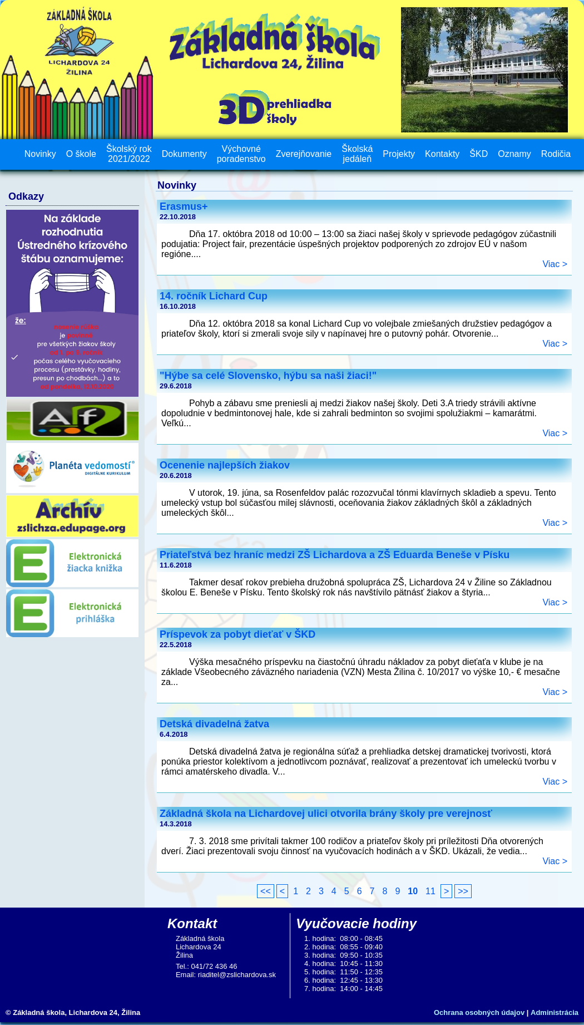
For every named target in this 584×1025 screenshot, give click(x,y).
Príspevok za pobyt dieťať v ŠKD (237, 634)
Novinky (40, 154)
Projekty (399, 154)
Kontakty (442, 154)
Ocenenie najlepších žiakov (225, 465)
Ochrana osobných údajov (479, 1012)
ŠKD (478, 154)
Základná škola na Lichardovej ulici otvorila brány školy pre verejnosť (326, 813)
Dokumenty (184, 154)
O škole (81, 154)
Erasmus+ (184, 206)
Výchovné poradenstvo (241, 154)
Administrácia (554, 1012)
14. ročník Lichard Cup (214, 296)
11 (430, 891)
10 (413, 891)
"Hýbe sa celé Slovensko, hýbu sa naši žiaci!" (268, 375)
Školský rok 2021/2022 (129, 154)
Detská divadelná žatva (214, 724)
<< (265, 891)
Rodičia (556, 154)
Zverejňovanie (304, 154)
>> (463, 891)
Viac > (554, 264)
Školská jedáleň (357, 154)
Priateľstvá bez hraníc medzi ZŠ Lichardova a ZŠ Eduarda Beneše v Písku (334, 554)
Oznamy (514, 154)
